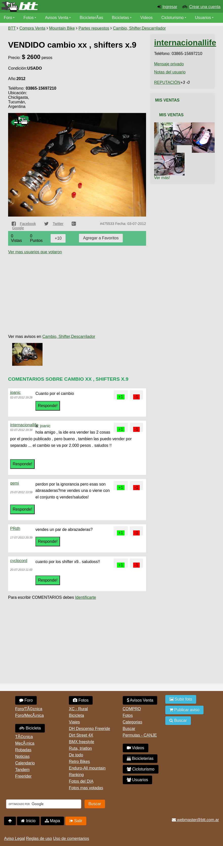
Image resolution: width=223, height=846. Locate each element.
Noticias (22, 756)
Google (18, 228)
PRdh (15, 528)
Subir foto (180, 699)
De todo (76, 755)
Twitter (58, 224)
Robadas (23, 750)
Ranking (76, 775)
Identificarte (85, 597)
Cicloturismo (172, 17)
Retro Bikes (79, 761)
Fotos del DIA (81, 781)
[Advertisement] (77, 289)
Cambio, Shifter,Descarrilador (139, 28)
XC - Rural (78, 709)
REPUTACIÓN (167, 82)
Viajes (74, 722)
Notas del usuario (170, 72)
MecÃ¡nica (24, 743)
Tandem (22, 769)
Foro (8, 17)
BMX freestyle (81, 742)
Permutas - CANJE (140, 735)
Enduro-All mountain (87, 768)
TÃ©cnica (24, 737)
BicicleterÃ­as (91, 17)
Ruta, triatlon (80, 748)
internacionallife (24, 425)
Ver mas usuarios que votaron (35, 252)
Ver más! (162, 178)
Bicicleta (30, 728)
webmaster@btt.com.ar (195, 820)
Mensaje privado (169, 64)
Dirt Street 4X (81, 735)
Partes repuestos (93, 28)
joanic (15, 392)
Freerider (23, 776)
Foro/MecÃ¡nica (29, 715)
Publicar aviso (184, 710)
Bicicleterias (140, 758)
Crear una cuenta (204, 7)
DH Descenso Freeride (89, 728)
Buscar (129, 728)
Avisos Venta (56, 17)
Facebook (28, 224)
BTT (12, 28)
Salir (75, 821)
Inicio (28, 821)
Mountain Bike (62, 28)
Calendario (25, 763)
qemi (14, 483)
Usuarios (203, 17)
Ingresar (170, 7)
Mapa (52, 821)
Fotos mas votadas (86, 788)
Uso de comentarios (71, 838)
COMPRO (132, 709)
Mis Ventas (167, 100)
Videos (146, 17)
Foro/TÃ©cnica (28, 709)
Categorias (132, 722)
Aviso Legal (14, 838)
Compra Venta (32, 28)
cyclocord (18, 561)
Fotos (29, 17)
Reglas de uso (39, 838)
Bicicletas (121, 17)
